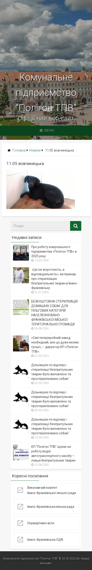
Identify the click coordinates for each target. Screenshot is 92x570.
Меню (47, 130)
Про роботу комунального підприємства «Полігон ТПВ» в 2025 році (54, 251)
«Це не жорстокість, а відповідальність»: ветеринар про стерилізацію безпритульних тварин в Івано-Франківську (54, 279)
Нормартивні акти (40, 523)
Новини (35, 150)
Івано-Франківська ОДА (45, 539)
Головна (19, 150)
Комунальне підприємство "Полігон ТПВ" (46, 92)
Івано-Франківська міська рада (50, 506)
